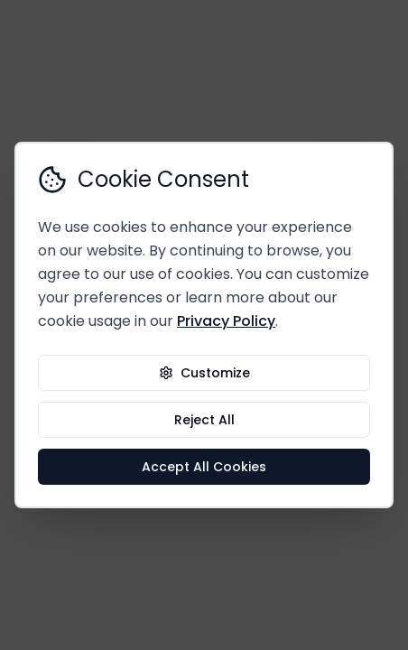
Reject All (204, 420)
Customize (204, 373)
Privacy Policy (226, 321)
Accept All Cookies (204, 467)
